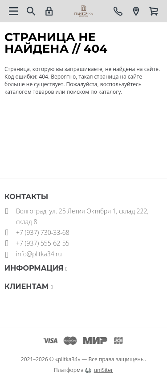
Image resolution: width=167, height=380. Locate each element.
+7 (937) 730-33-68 (42, 232)
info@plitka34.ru (39, 254)
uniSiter (103, 370)
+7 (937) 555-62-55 (42, 243)
